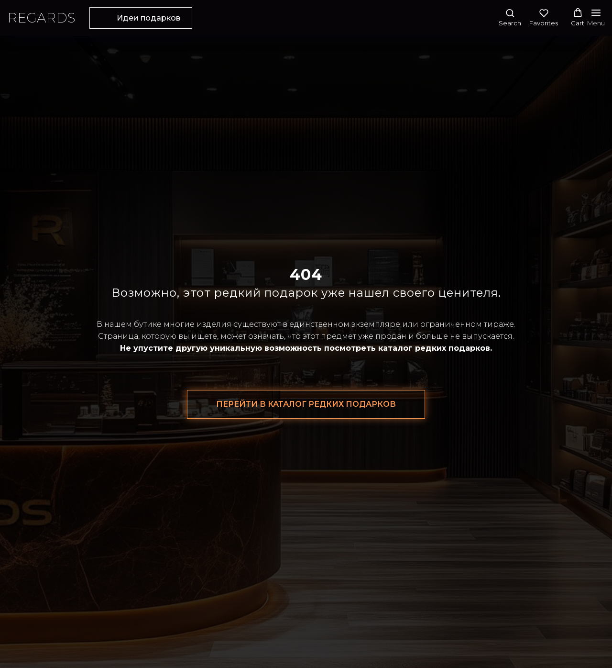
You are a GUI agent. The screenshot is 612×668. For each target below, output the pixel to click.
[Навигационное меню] (596, 18)
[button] (510, 17)
